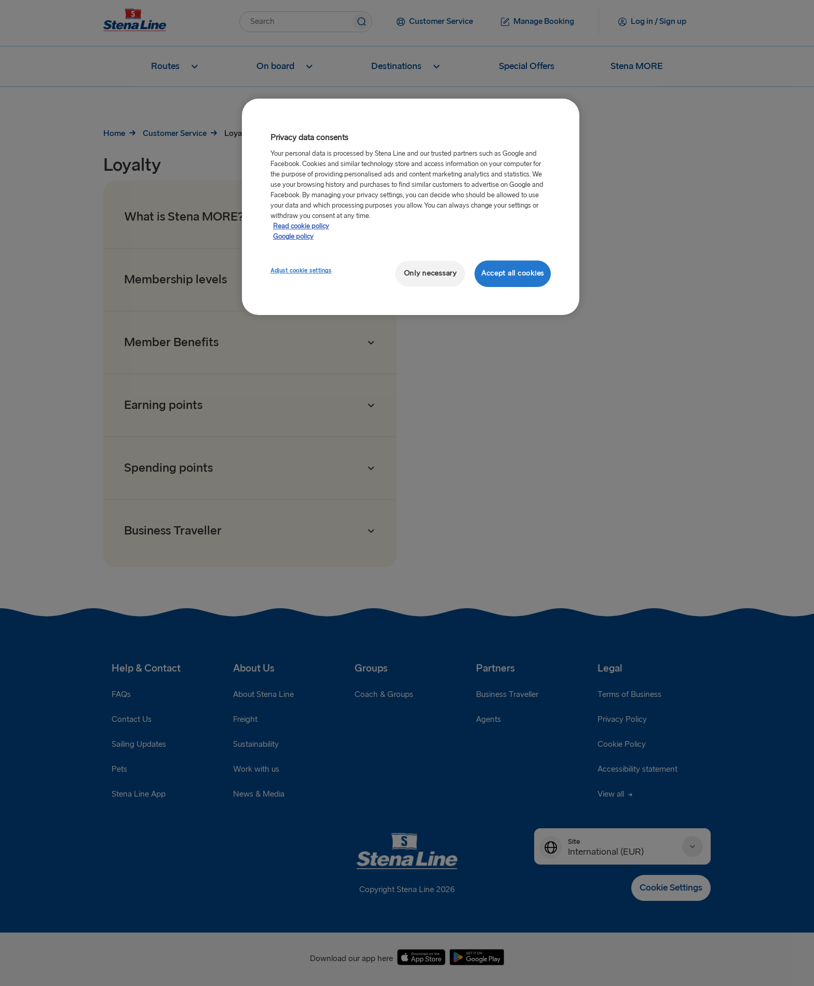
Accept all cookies (512, 273)
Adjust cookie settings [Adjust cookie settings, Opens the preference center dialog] (301, 270)
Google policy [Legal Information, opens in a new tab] (293, 236)
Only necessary (430, 273)
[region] (410, 207)
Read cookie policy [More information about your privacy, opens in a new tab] (301, 226)
